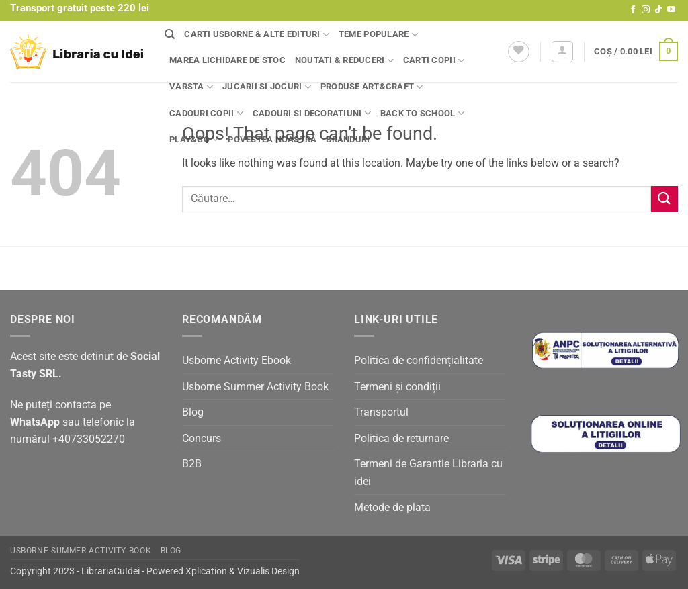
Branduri (348, 139)
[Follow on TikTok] (658, 10)
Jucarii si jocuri (266, 87)
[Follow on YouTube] (671, 10)
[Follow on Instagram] (646, 10)
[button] (562, 51)
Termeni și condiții (397, 386)
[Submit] (664, 199)
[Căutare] (170, 34)
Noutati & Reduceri (344, 60)
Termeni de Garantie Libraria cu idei (428, 472)
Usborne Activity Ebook (236, 360)
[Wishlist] (518, 51)
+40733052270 (88, 439)
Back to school (422, 113)
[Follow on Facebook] (633, 10)
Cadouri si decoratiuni (312, 113)
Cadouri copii (206, 113)
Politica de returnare (401, 438)
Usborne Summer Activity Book (255, 386)
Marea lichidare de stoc (227, 60)
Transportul (381, 412)
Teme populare (378, 34)
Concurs (201, 438)
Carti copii (433, 60)
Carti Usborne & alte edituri (256, 34)
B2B (192, 463)
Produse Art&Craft (371, 87)
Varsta (191, 87)
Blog (193, 412)
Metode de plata (392, 507)
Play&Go (193, 139)
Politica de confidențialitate (418, 360)
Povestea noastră (272, 139)
